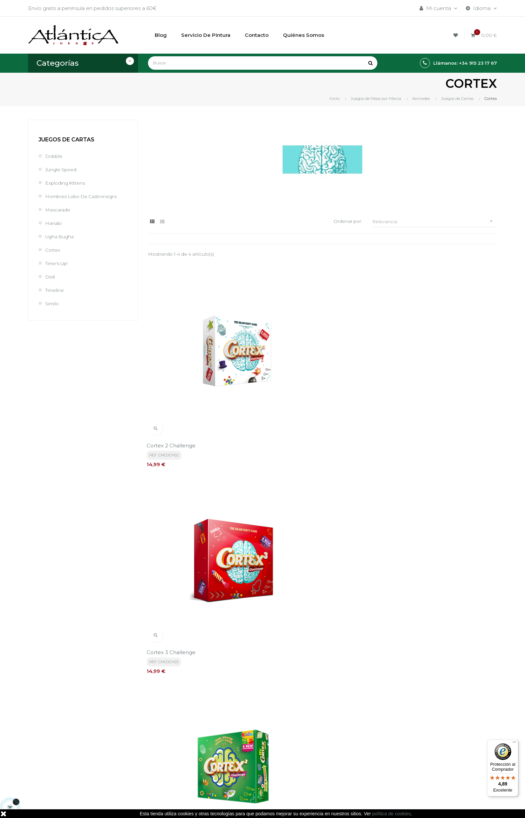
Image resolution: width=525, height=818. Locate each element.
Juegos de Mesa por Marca (341, 726)
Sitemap (317, 760)
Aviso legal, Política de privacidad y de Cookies (257, 740)
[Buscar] (262, 63)
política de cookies (391, 813)
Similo (52, 303)
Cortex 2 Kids (403, 388)
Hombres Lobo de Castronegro (84, 196)
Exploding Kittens (66, 183)
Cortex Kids (162, 537)
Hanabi (54, 223)
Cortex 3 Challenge (292, 388)
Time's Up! (58, 263)
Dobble (54, 156)
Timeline (55, 290)
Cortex (53, 250)
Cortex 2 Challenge (172, 388)
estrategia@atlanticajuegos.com (68, 764)
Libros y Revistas (327, 749)
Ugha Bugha (61, 236)
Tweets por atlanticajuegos (420, 724)
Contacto (239, 767)
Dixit (50, 276)
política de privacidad (174, 664)
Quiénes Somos (247, 755)
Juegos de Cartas (66, 139)
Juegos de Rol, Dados (334, 737)
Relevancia (434, 221)
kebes (165, 806)
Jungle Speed (62, 169)
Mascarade (59, 209)
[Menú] (514, 744)
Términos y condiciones (256, 726)
